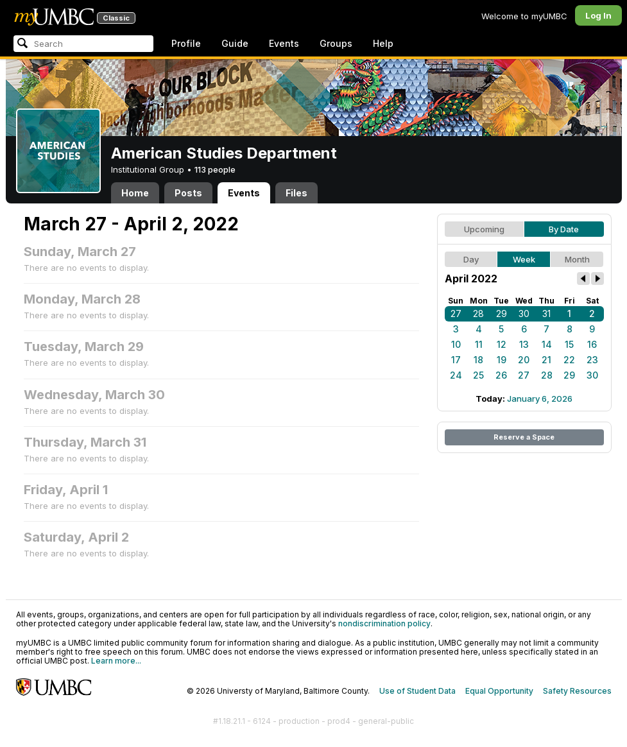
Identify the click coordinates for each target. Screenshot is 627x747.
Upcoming (484, 229)
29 (501, 313)
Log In (598, 15)
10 (456, 344)
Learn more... (116, 660)
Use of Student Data (417, 691)
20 (523, 359)
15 (569, 344)
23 (592, 359)
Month (577, 259)
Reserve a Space (524, 437)
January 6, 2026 (539, 398)
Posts (188, 192)
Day (471, 259)
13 (524, 344)
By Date (564, 229)
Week (524, 259)
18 (478, 359)
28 (478, 313)
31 (546, 313)
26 (501, 375)
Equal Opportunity (499, 691)
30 (524, 313)
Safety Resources (577, 691)
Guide (234, 43)
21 (546, 359)
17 (456, 359)
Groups (336, 43)
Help (383, 43)
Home (135, 192)
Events (284, 43)
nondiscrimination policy (384, 623)
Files (296, 192)
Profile (186, 43)
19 (501, 359)
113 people (215, 169)
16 (592, 344)
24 (456, 375)
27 (456, 313)
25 (478, 375)
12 (501, 344)
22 (569, 359)
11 (479, 344)
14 (547, 344)
